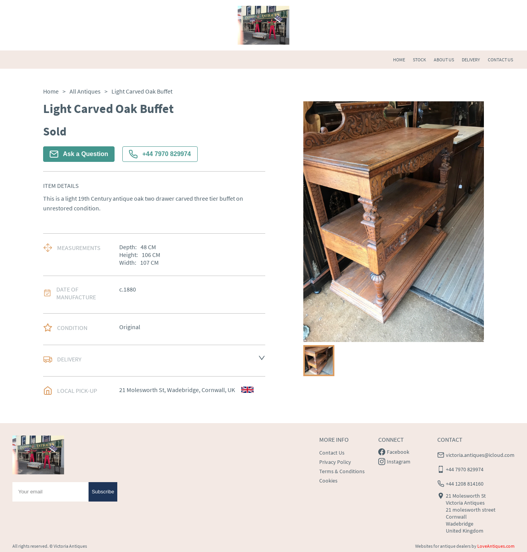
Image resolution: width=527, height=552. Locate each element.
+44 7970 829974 (160, 154)
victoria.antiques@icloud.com (480, 454)
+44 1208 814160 (465, 483)
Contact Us (331, 452)
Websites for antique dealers (443, 546)
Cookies (328, 480)
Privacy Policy (335, 461)
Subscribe (103, 492)
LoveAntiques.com (496, 546)
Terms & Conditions (342, 471)
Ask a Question (79, 154)
